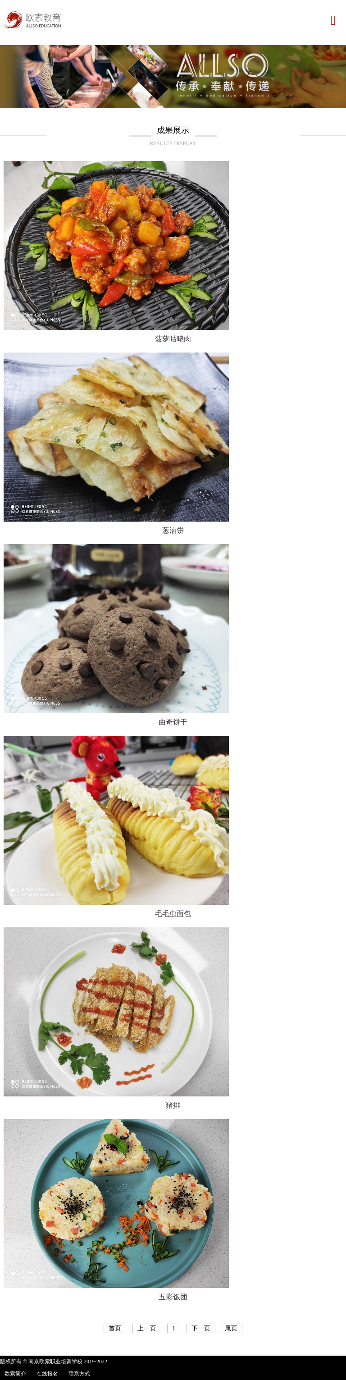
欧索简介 (15, 1374)
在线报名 (47, 1374)
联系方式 (79, 1374)
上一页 (146, 1328)
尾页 (231, 1328)
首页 (115, 1328)
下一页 (200, 1328)
